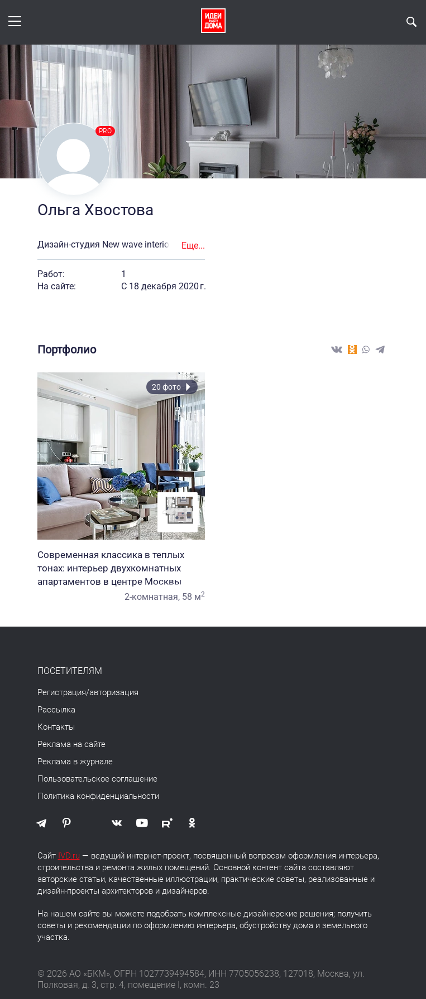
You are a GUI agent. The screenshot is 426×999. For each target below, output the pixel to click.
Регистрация (61, 692)
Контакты (56, 727)
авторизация (113, 692)
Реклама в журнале (75, 761)
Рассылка (56, 710)
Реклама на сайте (71, 744)
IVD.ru (69, 856)
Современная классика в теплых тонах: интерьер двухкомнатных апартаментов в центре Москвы (121, 568)
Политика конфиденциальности (98, 796)
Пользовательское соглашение (97, 779)
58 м (193, 596)
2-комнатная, (152, 596)
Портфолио (66, 349)
